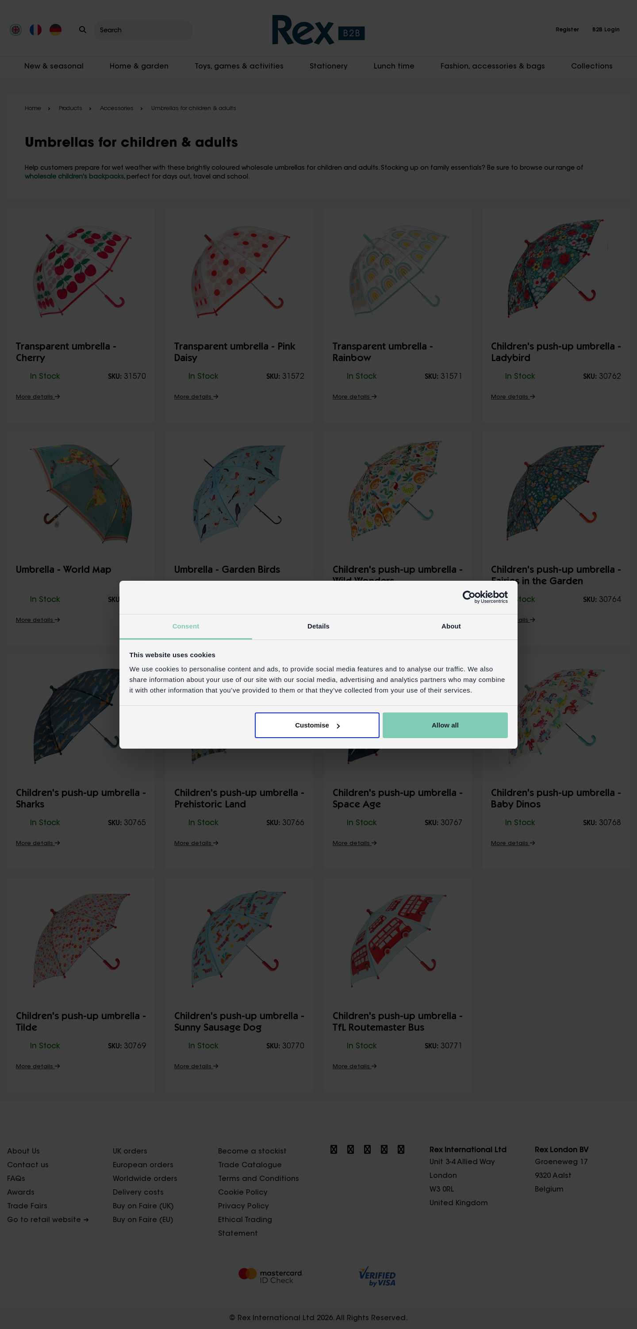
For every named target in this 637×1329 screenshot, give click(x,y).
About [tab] (451, 626)
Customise (317, 725)
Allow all (445, 725)
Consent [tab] (186, 626)
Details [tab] (318, 626)
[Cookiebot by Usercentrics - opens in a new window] (469, 597)
